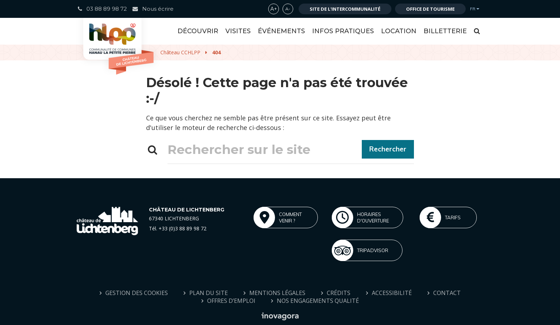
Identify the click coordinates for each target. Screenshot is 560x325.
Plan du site (208, 293)
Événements (281, 31)
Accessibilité (392, 293)
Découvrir (198, 31)
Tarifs (440, 217)
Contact (447, 293)
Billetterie (445, 31)
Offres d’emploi (231, 301)
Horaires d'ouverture (360, 217)
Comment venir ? (278, 217)
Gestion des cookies (136, 293)
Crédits (338, 293)
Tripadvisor (360, 250)
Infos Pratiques (343, 31)
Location (398, 31)
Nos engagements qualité (318, 301)
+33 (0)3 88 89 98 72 (182, 228)
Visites (238, 31)
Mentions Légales (277, 293)
